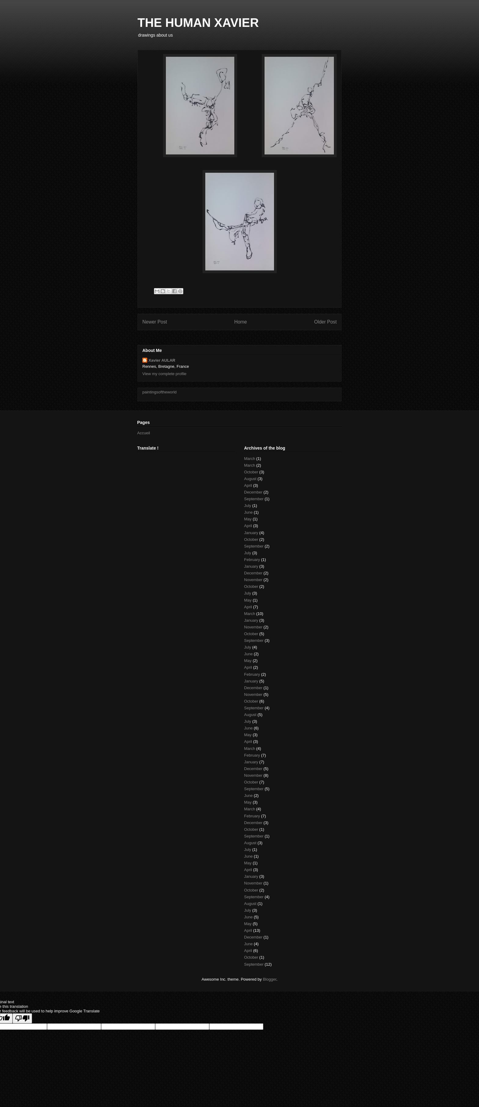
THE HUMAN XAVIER (198, 22)
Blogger (269, 979)
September (254, 499)
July (247, 505)
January (251, 532)
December (253, 492)
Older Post (325, 321)
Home (240, 321)
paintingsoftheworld (159, 392)
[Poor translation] (22, 1018)
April (248, 485)
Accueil (143, 433)
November (253, 579)
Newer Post (154, 321)
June (248, 512)
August (250, 478)
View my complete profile (164, 373)
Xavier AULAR (161, 360)
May (248, 519)
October (251, 472)
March (249, 458)
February (252, 559)
